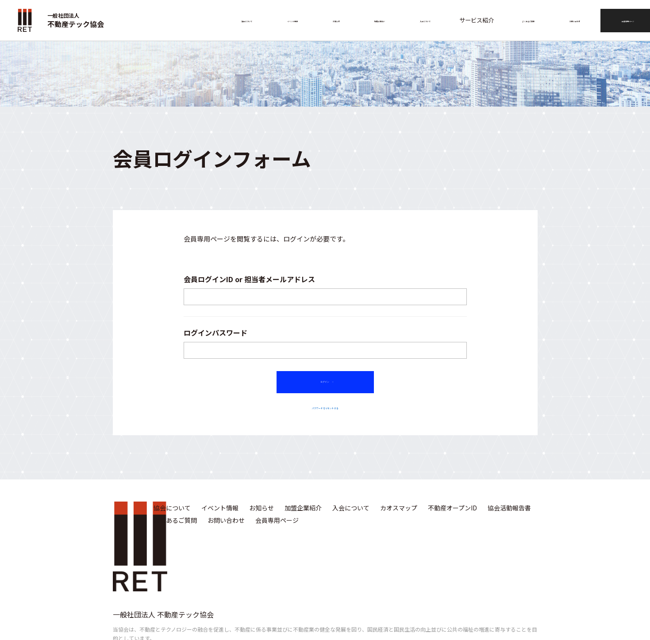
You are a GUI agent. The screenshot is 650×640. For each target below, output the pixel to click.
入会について (420, 20)
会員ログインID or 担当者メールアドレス (249, 279)
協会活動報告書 (509, 515)
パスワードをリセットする (325, 413)
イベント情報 (293, 20)
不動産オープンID (452, 515)
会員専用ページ (620, 20)
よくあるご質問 (515, 20)
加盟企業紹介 (374, 20)
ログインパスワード (215, 332)
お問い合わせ (564, 20)
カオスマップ (398, 515)
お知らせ (333, 20)
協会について (247, 20)
